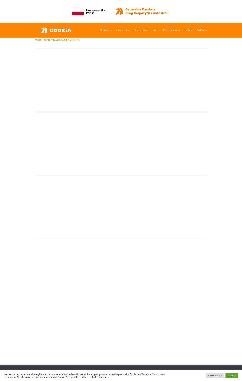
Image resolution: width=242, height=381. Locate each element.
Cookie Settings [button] (215, 375)
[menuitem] (108, 30)
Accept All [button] (231, 375)
